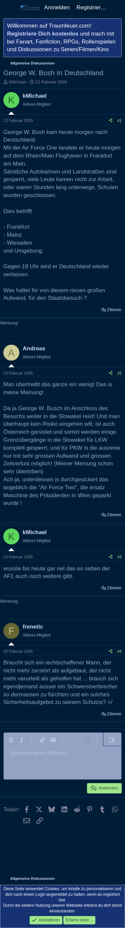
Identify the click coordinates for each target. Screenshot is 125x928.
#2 (119, 373)
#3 (119, 557)
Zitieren (114, 309)
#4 (119, 651)
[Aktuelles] (117, 7)
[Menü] (9, 7)
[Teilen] (110, 121)
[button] (11, 740)
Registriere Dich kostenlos (42, 34)
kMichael (17, 81)
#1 (119, 120)
